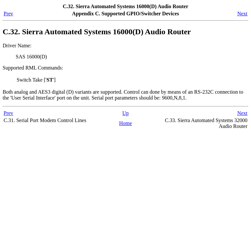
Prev (8, 13)
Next (242, 13)
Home (125, 123)
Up (125, 113)
